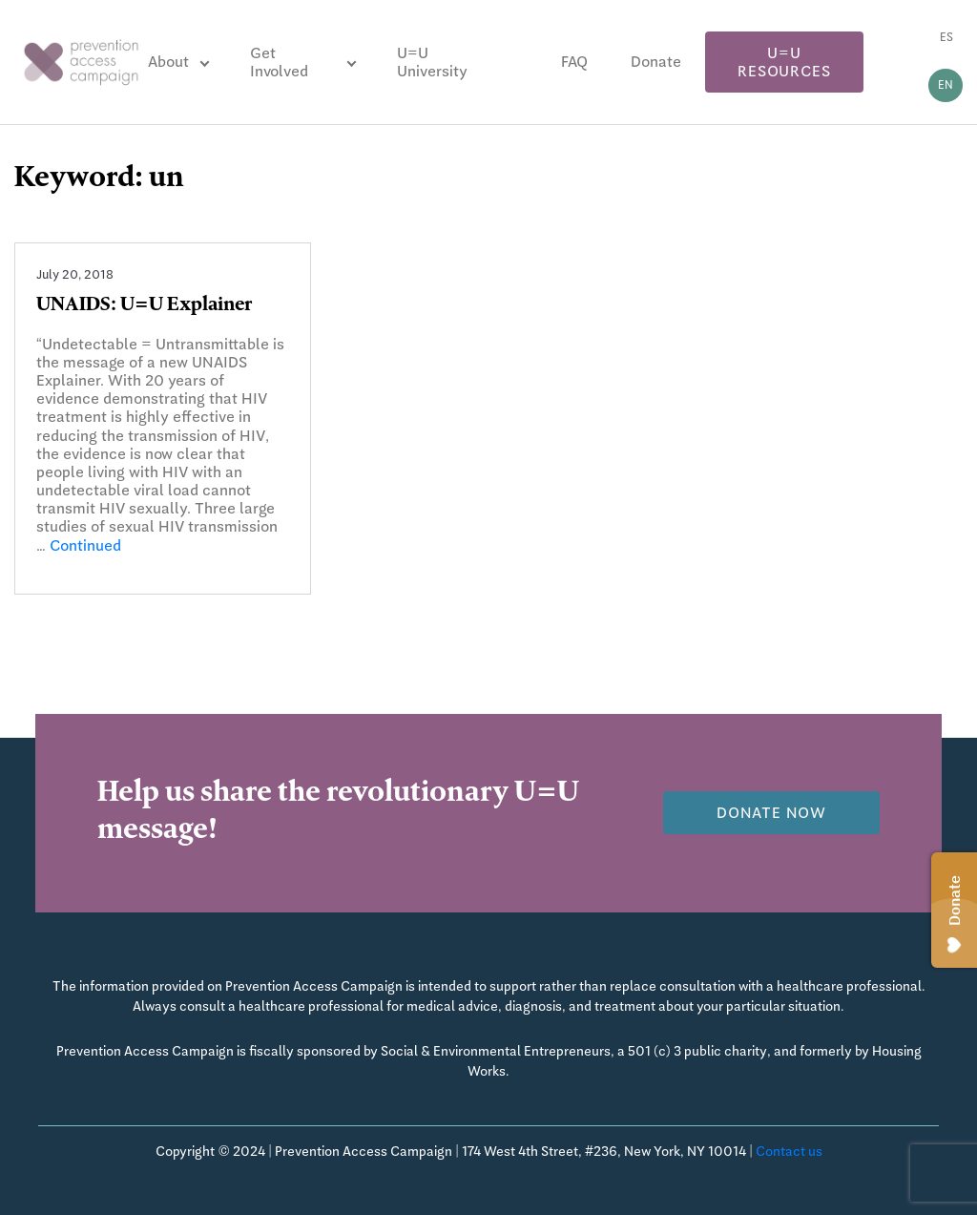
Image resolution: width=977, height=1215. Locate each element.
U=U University (432, 62)
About (168, 61)
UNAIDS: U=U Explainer (144, 306)
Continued (85, 545)
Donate (656, 61)
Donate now (771, 813)
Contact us (789, 1151)
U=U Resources (784, 62)
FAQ (574, 61)
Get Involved (279, 62)
